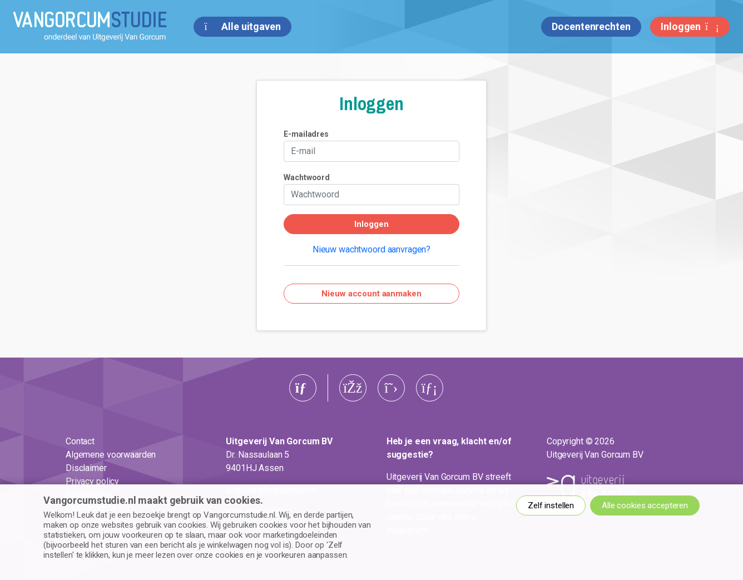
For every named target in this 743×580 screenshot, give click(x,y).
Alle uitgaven (242, 26)
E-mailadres (306, 134)
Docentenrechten (591, 26)
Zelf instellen (551, 505)
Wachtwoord (307, 177)
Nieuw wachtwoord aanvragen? (371, 249)
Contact (80, 441)
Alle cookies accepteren (645, 505)
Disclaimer (86, 468)
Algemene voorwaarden (111, 454)
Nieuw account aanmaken (371, 294)
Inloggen (690, 26)
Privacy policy (92, 481)
